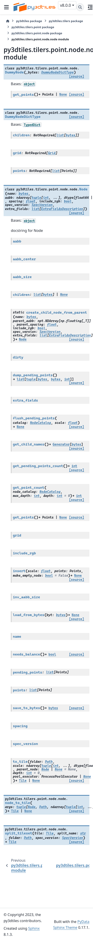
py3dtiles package (29, 21)
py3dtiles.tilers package (66, 21)
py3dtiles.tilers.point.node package (37, 33)
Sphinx (34, 928)
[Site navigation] (6, 7)
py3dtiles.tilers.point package (33, 27)
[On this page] (90, 7)
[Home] (7, 21)
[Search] (80, 7)
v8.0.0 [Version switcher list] (65, 5)
